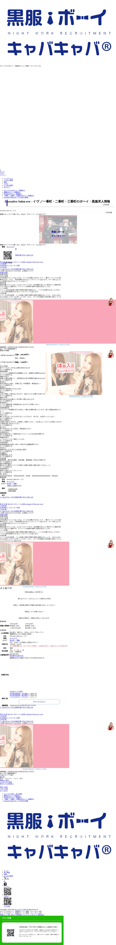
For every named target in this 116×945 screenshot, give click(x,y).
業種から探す (4, 780)
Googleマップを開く (16, 691)
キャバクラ (10, 481)
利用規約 (19, 915)
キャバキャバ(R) (20, 909)
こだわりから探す (6, 782)
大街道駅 (25, 694)
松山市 (9, 483)
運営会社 (41, 915)
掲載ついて (4, 915)
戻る (1, 784)
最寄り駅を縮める (39, 702)
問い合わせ (12, 915)
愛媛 (15, 483)
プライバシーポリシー (30, 915)
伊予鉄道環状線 (15, 694)
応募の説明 (4, 272)
